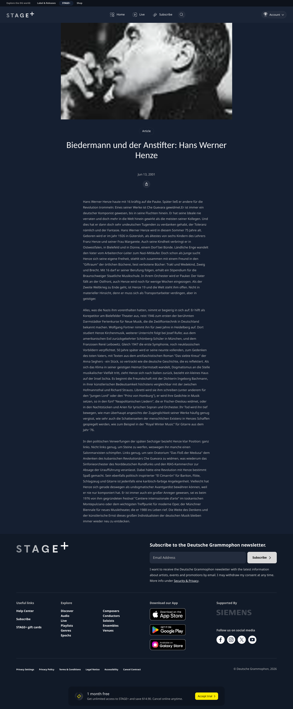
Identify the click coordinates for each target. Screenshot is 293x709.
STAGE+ (66, 3)
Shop (79, 3)
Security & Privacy (186, 581)
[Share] (146, 184)
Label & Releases (46, 3)
